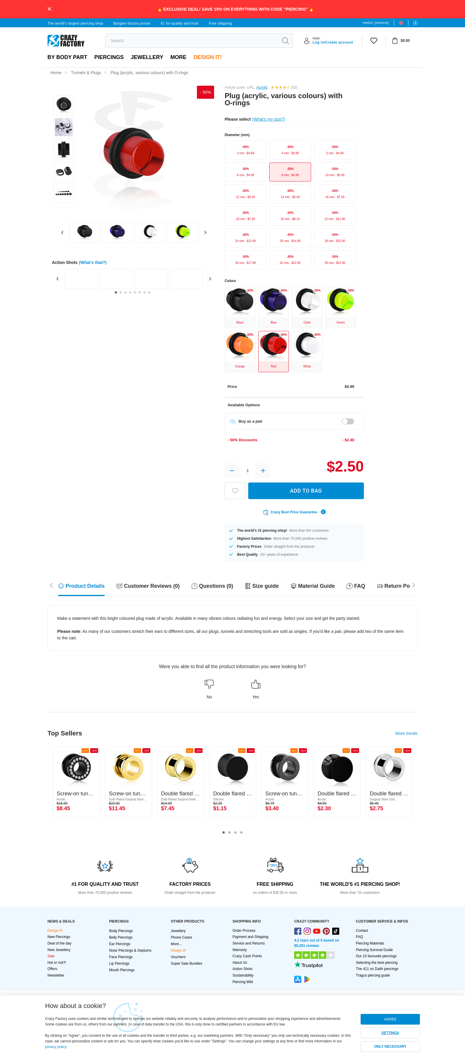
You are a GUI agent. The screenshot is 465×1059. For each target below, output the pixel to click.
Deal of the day (59, 943)
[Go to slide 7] (144, 292)
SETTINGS (390, 1033)
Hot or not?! (56, 963)
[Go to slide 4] (130, 292)
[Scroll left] (414, 584)
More (178, 57)
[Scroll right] (51, 584)
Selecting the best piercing (377, 963)
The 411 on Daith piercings (377, 969)
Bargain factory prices (131, 23)
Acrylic (261, 87)
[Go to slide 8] (149, 292)
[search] (192, 41)
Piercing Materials (370, 943)
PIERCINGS (109, 57)
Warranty (239, 950)
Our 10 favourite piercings (376, 956)
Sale (51, 956)
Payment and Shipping (250, 937)
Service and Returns (248, 943)
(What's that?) (92, 262)
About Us (239, 963)
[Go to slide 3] (125, 292)
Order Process (243, 931)
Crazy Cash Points (247, 956)
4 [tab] (241, 833)
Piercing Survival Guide (374, 950)
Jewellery (147, 57)
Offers (52, 969)
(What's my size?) (268, 119)
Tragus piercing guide (373, 975)
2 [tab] (229, 833)
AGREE (390, 1019)
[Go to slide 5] (135, 292)
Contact (362, 931)
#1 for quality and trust (179, 23)
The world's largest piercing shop (75, 23)
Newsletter (55, 975)
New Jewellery (58, 950)
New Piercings (58, 937)
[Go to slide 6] (139, 292)
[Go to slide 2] (121, 292)
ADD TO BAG (306, 491)
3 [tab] (235, 833)
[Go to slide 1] (116, 292)
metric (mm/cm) (376, 23)
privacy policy (55, 1047)
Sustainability (243, 975)
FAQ (359, 937)
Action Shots (242, 969)
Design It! (207, 57)
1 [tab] (224, 833)
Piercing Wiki (242, 982)
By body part (67, 57)
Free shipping (220, 23)
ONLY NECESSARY (390, 1046)
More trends (406, 733)
